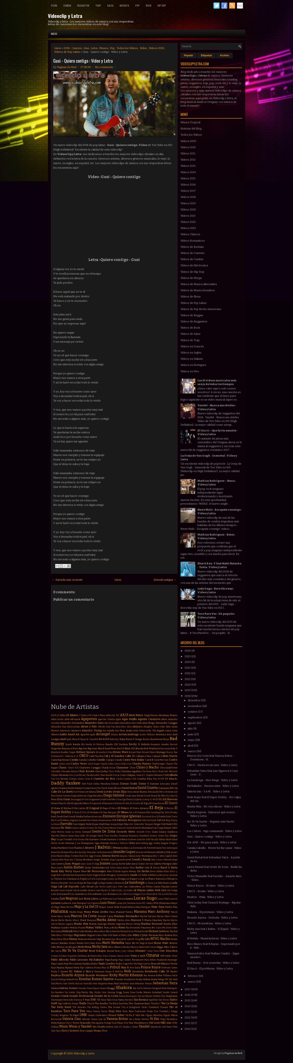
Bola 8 (174, 748)
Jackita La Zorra (130, 847)
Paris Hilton (150, 959)
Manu (112, 912)
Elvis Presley (171, 812)
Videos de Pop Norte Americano (201, 309)
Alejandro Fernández (72, 722)
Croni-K (89, 779)
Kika (68, 875)
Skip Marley (82, 992)
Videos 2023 (188, 228)
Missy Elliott (63, 939)
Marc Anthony (159, 912)
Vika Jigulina (97, 1023)
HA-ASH (146, 839)
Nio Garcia (56, 951)
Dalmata (115, 783)
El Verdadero (93, 812)
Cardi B (149, 759)
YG (120, 1026)
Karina (156, 867)
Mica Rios (99, 931)
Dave (118, 788)
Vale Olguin (146, 1015)
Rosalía (139, 979)
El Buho (118, 803)
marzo (192, 751)
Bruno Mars (120, 752)
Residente (138, 971)
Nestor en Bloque (67, 947)
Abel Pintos (136, 715)
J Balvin (102, 847)
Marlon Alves (123, 920)
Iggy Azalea (154, 843)
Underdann (101, 1015)
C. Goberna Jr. (68, 756)
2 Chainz (83, 715)
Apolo (92, 734)
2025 (188, 656)
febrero (193, 975)
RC (71, 971)
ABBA (109, 715)
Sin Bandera (57, 992)
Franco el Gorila (124, 828)
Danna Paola (66, 788)
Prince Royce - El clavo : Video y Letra (210, 885)
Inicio (54, 33)
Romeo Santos (103, 979)
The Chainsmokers (139, 1003)
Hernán (104, 843)
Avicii (169, 734)
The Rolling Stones (97, 1007)
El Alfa (67, 803)
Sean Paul (113, 983)
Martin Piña (81, 923)
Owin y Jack (137, 955)
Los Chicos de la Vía (151, 894)
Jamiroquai (172, 848)
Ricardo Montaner (97, 975)
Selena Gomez (68, 988)
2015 (188, 1000)
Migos (70, 935)
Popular (188, 55)
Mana (87, 911)
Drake (103, 799)
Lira (163, 890)
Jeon (138, 852)
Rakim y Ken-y (83, 971)
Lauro (62, 890)
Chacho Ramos (141, 763)
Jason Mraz (69, 852)
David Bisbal (129, 787)
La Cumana (69, 878)
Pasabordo (162, 959)
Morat (119, 939)
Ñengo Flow (100, 1030)
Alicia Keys (120, 726)
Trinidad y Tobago (168, 1011)
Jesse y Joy (163, 852)
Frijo (154, 828)
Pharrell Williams (160, 963)
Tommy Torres (100, 1011)
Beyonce (67, 748)
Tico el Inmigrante (130, 1007)
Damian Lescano (160, 783)
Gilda (82, 835)
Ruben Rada (150, 979)
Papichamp (111, 959)
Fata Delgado (79, 824)
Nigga (160, 947)
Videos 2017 (188, 190)
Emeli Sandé (69, 816)
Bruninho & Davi (104, 752)
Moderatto (83, 939)
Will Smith (154, 1022)
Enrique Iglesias (128, 816)
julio (190, 728)
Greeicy (153, 835)
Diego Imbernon (79, 795)
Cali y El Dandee (114, 756)
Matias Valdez (94, 927)
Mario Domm (171, 916)
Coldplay (130, 775)
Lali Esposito (71, 886)
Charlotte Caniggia (90, 767)
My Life (145, 939)
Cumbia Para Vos (147, 778)
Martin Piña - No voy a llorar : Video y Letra (213, 806)
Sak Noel (173, 979)
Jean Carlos (97, 852)
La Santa (149, 883)
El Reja (156, 807)
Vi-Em (154, 1019)
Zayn (58, 1030)
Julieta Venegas (163, 863)
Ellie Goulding (153, 812)
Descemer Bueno (137, 791)
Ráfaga (161, 979)
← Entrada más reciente (67, 579)
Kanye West (129, 867)
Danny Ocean (82, 788)
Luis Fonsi (108, 903)
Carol (90, 763)
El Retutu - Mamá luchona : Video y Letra (212, 938)
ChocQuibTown (168, 767)
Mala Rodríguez (143, 907)
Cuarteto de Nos (104, 778)
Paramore (138, 959)
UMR (83, 1015)
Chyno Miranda (59, 775)
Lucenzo (173, 898)
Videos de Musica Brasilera (198, 290)
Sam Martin (57, 983)
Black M (120, 748)
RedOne (119, 971)
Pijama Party (72, 967)
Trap (98, 5)
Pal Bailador (96, 959)
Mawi (121, 927)
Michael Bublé (141, 931)
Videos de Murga (191, 278)
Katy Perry (65, 871)
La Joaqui (101, 878)
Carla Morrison (161, 760)
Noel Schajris (97, 950)
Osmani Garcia (116, 956)
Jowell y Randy (141, 859)
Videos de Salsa (190, 333)
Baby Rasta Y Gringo (130, 739)
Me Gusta (56, 931)
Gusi (86, 48)
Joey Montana (144, 855)
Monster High (94, 939)
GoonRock (144, 835)
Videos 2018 (156, 48)
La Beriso (161, 875)
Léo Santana (129, 903)
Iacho (138, 843)
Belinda (145, 744)
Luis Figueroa (93, 903)
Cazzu (117, 763)
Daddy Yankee (66, 783)
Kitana (78, 875)
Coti (53, 779)
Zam (53, 1030)
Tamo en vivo (125, 999)
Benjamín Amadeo (160, 744)
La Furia (91, 878)
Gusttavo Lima (134, 839)
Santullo (87, 983)
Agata (118, 719)
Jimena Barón (110, 855)
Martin (166, 920)
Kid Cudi (61, 875)
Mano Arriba (100, 911)
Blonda (139, 748)
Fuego (160, 828)
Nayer (128, 943)
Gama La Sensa (73, 831)
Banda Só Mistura (95, 744)
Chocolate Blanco (69, 771)
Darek (104, 788)
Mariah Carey (105, 916)
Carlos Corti (65, 763)
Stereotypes (57, 999)
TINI (93, 999)
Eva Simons (93, 820)
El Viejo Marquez (108, 812)
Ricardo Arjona (73, 975)
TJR (98, 999)
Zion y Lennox (70, 1030)
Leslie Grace (87, 890)
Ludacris (66, 903)
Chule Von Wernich (167, 771)
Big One (83, 748)
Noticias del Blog (191, 128)
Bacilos (146, 739)
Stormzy (78, 999)
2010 (188, 1028)
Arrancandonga (129, 734)
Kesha (145, 871)
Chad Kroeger (158, 763)
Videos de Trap (190, 340)
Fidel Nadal (166, 824)
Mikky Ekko (126, 935)
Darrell (112, 788)
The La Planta (169, 1003)
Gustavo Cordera (117, 839)
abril (191, 745)
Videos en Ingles (191, 352)
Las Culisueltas (132, 886)
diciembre (194, 700)
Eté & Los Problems (60, 820)
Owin (127, 956)
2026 (188, 650)
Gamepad (86, 831)
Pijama (60, 967)
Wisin (63, 1026)
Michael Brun (127, 931)
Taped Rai (153, 999)
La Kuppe (131, 878)
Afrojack (75, 719)
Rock (148, 5)
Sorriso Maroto (145, 996)
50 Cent (92, 715)
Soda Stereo (143, 992)
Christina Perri (149, 771)
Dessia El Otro (156, 791)
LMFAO (152, 875)
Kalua (119, 867)
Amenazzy (65, 730)
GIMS (174, 828)
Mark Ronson (88, 920)
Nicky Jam (100, 947)
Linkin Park (153, 890)
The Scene (114, 1007)
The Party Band (61, 1007)
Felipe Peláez (123, 824)
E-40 (152, 799)
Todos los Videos (127, 48)
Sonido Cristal (60, 995)
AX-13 (124, 715)
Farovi (57, 824)
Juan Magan (72, 863)
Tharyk (90, 1003)
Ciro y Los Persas (77, 775)
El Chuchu (135, 803)
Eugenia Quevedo (78, 820)
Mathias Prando (77, 927)
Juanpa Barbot (118, 863)
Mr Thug (136, 939)
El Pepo (104, 808)
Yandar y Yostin (130, 1026)
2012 (188, 1017)
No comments (104, 67)
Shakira (124, 987)
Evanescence (105, 820)
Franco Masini (109, 828)
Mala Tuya (157, 906)
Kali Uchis (110, 867)
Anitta (63, 734)
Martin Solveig (133, 924)
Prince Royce (151, 967)
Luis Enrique (79, 903)
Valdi (137, 1015)
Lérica (139, 903)
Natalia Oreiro (67, 943)
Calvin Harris (169, 756)
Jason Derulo (57, 852)
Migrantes (80, 935)
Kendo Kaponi (121, 871)
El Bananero (108, 803)
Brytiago (161, 752)
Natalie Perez (83, 943)
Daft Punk (87, 783)
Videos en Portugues (193, 364)
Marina (160, 916)
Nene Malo (161, 942)
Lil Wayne (139, 890)
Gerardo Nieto (125, 831)
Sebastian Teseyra (143, 983)
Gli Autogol (91, 835)
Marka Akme (106, 920)
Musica (103, 48)
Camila (74, 759)
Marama (140, 912)
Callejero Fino (143, 756)
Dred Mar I (112, 799)
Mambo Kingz (76, 912)
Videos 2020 (188, 209)
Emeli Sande (57, 816)
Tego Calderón (64, 1003)
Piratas (97, 967)
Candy (118, 759)
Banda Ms (79, 744)
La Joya (110, 878)
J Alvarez (88, 847)
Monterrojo (108, 939)
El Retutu (169, 808)
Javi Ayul (79, 852)
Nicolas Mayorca (131, 947)
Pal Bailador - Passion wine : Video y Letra (213, 785)
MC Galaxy (147, 903)
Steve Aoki (68, 999)
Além (168, 726)
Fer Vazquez (147, 824)
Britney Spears (85, 752)
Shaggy (111, 988)
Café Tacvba (96, 756)
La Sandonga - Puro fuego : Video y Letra (212, 780)
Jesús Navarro (58, 856)
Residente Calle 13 (157, 971)
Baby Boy (114, 739)
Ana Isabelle (108, 730)
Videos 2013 (188, 165)
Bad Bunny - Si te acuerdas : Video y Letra (213, 962)
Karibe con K (143, 867)
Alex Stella (137, 723)
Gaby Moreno (57, 831)
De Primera (79, 791)
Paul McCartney (73, 963)
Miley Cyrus (140, 935)
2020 (188, 684)
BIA (96, 739)
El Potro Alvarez (139, 808)
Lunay (119, 903)
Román (119, 979)
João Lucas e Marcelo (162, 859)
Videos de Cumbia (192, 259)
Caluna (156, 756)
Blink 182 (130, 748)
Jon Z (72, 859)
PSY (162, 955)
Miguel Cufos (94, 935)
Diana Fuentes (63, 795)
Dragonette (94, 799)
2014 (188, 1006)
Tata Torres (163, 999)
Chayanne (122, 767)
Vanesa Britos (117, 1019)
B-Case (90, 739)
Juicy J (135, 863)
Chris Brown (86, 771)
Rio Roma (149, 975)
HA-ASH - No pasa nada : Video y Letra (211, 842)
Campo (110, 759)
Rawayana (99, 971)
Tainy (103, 999)
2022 (188, 673)
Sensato (82, 988)
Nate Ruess (96, 943)
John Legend (166, 856)
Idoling (144, 843)
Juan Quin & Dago (90, 863)
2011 (188, 1023)
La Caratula (171, 875)
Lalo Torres (99, 886)
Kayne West (80, 871)
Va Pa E (130, 1015)
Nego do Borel (146, 943)
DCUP (161, 779)
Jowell (128, 859)
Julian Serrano (146, 863)
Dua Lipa (121, 799)
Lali (60, 886)
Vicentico (172, 1019)
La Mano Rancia (154, 878)
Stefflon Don (159, 996)
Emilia (79, 816)
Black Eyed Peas (107, 748)
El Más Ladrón (79, 808)
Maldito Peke (171, 907)
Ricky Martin (119, 975)
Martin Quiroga (98, 923)
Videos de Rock (190, 327)
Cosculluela (170, 774)
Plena (54, 5)
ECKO (159, 799)
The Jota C (156, 1003)
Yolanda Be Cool (158, 1026)
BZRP (106, 739)
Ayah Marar (72, 739)
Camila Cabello (87, 759)
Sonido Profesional (81, 995)
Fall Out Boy (163, 820)
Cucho (119, 779)
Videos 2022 (188, 221)
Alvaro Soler (159, 726)
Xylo (116, 1026)
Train (150, 1011)
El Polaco (123, 808)
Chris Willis (114, 771)
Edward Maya (57, 803)
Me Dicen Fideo (169, 927)
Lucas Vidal (163, 898)
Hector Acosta (58, 843)
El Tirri (83, 812)
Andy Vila (151, 730)
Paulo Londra (106, 963)
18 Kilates (72, 715)
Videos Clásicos (190, 234)
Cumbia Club (129, 779)
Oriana (54, 956)
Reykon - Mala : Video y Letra (205, 897)
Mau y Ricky (111, 927)
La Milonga (169, 878)
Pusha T (55, 971)
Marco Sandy (63, 916)
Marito (61, 920)
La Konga (120, 878)
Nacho (165, 939)
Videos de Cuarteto (193, 253)
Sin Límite (70, 992)
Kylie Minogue (108, 875)
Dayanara (164, 788)
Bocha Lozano (164, 748)
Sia (134, 988)
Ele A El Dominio (137, 812)
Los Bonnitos (110, 894)
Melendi (67, 931)
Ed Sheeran (170, 799)
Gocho (114, 835)
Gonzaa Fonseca (128, 835)
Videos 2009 (188, 141)
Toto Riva (127, 1011)
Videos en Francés (192, 346)
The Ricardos (79, 1007)
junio (191, 734)
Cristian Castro (76, 779)
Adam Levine (57, 719)
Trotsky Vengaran (60, 1015)
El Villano (123, 812)
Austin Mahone (147, 734)
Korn (84, 875)
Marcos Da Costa (84, 916)
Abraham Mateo (168, 715)
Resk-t (173, 971)
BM (100, 739)
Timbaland (153, 1007)
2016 (188, 994)
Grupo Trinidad (64, 839)
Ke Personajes (96, 871)
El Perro (113, 808)
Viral (114, 1023)
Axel (63, 739)
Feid (101, 824)
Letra (94, 48)
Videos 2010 (188, 147)
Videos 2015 (188, 178)
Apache (84, 734)
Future (167, 827)
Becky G (134, 744)
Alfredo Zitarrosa (106, 726)
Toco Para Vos (74, 1011)
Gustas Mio (83, 839)
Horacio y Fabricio (119, 843)
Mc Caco (157, 927)
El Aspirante (96, 803)
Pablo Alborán (60, 959)
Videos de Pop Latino (67, 51)
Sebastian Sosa (126, 983)
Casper (96, 763)
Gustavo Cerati (97, 839)
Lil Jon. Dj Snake (124, 890)
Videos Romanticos (193, 240)
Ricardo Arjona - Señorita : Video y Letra (212, 917)
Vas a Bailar (135, 1019)
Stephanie (171, 996)
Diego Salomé (114, 795)
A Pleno (101, 715)
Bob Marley (150, 748)
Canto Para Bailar (133, 759)
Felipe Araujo (110, 824)
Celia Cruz (126, 763)
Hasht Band (171, 839)
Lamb (109, 886)
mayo (191, 739)
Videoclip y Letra (65, 15)
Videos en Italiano (192, 358)
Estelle (162, 816)
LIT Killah (143, 875)
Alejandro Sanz (94, 722)
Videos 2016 (188, 184)
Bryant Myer (135, 752)
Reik (127, 971)
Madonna (164, 903)
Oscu (105, 956)
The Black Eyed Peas (118, 1003)
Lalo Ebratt (87, 886)
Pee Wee (133, 963)
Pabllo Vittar (171, 956)
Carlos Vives (79, 763)
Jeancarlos (108, 852)
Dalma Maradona (101, 783)
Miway (73, 939)
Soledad (156, 992)
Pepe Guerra (144, 963)
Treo (156, 1011)
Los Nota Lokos (88, 898)
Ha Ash (154, 839)
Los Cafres (123, 894)
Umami (91, 1015)
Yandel (144, 1026)
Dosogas (76, 799)
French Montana (142, 827)
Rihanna (136, 975)
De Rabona (91, 791)
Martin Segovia (116, 923)
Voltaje (120, 1023)
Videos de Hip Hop (192, 271)
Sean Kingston (100, 983)
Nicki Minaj (84, 946)
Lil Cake (111, 890)
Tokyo (89, 1011)
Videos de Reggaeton (194, 321)
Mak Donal (120, 907)
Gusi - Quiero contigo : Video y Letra (83, 60)
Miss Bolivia (165, 935)
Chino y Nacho (147, 767)
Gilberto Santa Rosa (69, 835)
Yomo (168, 1026)
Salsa (110, 5)
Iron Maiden (75, 847)
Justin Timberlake (95, 867)
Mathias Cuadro (60, 927)
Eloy (162, 812)
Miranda (153, 935)
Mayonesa (146, 927)
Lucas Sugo (145, 898)
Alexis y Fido (89, 726)
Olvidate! (140, 950)
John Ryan (64, 859)
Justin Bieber (74, 867)
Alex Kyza (109, 723)
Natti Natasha (113, 943)
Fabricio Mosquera (129, 820)
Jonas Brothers (84, 859)
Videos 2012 (188, 159)
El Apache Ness (80, 803)
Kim (72, 875)
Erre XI (155, 816)
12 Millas (61, 715)
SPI (166, 979)
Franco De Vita (94, 828)
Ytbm (174, 1026)
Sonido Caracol (169, 992)
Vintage (107, 1023)
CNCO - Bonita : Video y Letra (205, 891)
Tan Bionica (140, 999)
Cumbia (67, 5)
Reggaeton (83, 5)
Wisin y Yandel (80, 1026)
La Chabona (57, 878)
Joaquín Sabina (127, 856)
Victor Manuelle (82, 1022)
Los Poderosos (105, 898)
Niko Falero (170, 947)
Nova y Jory (120, 951)
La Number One (65, 883)
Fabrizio (146, 820)
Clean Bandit (106, 775)
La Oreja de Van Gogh (85, 882)
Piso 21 (105, 967)
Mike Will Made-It (111, 935)
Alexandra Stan (58, 726)
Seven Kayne (93, 988)
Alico (129, 726)
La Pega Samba (105, 883)
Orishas (63, 956)
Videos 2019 (188, 203)
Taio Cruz (112, 999)
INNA (132, 843)
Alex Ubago (148, 722)
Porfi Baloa (135, 967)
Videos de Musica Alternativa (199, 284)
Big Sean (92, 748)
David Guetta (148, 788)
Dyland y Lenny (142, 799)
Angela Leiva (163, 730)
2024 (188, 662)
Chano (63, 767)
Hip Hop (162, 5)
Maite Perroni (67, 907)
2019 (188, 690)
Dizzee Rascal (150, 795)
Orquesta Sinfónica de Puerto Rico (84, 956)
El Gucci (171, 803)
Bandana (123, 744)
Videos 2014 (188, 172)
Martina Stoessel (151, 923)
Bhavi (75, 748)
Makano (131, 907)
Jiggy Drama (95, 856)
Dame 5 (144, 783)
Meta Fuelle (78, 931)
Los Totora (119, 898)
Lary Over (117, 886)
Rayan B (109, 971)
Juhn (128, 863)
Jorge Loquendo (117, 859)
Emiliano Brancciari (92, 816)
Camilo (101, 759)
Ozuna (152, 955)
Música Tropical (190, 122)
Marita (54, 920)
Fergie (157, 824)
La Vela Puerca (162, 882)
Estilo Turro (171, 816)
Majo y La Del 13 (86, 907)
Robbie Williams (163, 975)
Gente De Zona (103, 831)
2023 (188, 667)
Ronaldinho (129, 979)
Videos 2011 (188, 153)
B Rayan (82, 739)
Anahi (129, 730)
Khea (166, 871)
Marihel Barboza (148, 916)
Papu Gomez (125, 959)
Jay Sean (87, 852)
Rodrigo (62, 979)
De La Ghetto (66, 791)
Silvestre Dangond (152, 988)
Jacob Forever (148, 847)
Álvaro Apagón (86, 1030)
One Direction (168, 950)
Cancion (77, 48)
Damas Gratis (129, 783)
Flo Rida (66, 827)
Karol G (165, 867)
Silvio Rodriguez (169, 988)
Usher (121, 1015)
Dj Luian (170, 795)
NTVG (155, 939)
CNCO (83, 756)
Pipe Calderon (87, 967)
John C (156, 856)
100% (54, 715)
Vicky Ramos (58, 1022)
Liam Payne (101, 890)
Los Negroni (69, 898)
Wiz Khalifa (98, 1026)
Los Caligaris (135, 894)
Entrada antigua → (165, 579)
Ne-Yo (135, 943)
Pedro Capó (122, 963)
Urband (112, 1015)
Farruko (66, 824)
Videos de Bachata (192, 246)
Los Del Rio (167, 894)
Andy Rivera (139, 730)
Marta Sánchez (153, 920)
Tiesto (144, 1007)
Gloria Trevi (103, 835)
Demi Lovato (104, 791)
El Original (92, 808)
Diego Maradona (95, 795)
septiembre (195, 717)
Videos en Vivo (190, 371)
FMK (114, 820)
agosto (192, 723)
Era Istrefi (146, 816)
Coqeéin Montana (154, 775)
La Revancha (118, 883)
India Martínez (59, 847)
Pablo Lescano (79, 959)
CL (77, 756)
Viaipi (163, 1019)
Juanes (105, 863)
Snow (132, 992)
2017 (188, 989)
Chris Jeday (101, 771)
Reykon (56, 975)
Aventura (161, 734)
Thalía (82, 1003)
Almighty (147, 726)
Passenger (172, 959)
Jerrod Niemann (148, 852)
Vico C (69, 1023)
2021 (188, 679)
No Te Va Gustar (75, 951)
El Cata (126, 803)
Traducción (140, 1011)
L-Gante (132, 874)
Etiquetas (206, 55)
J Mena (115, 847)
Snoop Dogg (115, 992)
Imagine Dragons (169, 843)
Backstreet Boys (159, 739)
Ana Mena (120, 730)
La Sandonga (135, 882)
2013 (188, 1011)
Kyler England (94, 875)
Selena (55, 988)
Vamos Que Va (98, 1019)
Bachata (124, 5)
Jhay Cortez (72, 855)
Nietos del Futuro (147, 947)
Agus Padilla (129, 719)
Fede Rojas (92, 824)
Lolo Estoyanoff (60, 894)
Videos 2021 (188, 215)
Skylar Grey (100, 992)
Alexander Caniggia (166, 722)
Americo (76, 730)
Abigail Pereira (151, 715)
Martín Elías (170, 923)
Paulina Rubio (90, 963)
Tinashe (164, 1007)
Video (143, 48)
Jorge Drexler (101, 859)
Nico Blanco (115, 947)
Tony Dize (114, 1011)
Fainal (153, 820)
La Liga (141, 878)
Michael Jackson (158, 931)
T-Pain (86, 999)
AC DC (115, 715)
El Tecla (75, 812)
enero (192, 981)
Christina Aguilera (131, 771)
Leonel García (72, 890)
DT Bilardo (171, 778)
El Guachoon (156, 803)
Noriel (110, 950)
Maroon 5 (137, 920)
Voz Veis (128, 1022)
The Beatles (101, 1003)
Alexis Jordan (73, 726)
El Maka (55, 808)
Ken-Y (110, 871)
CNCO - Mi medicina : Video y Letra (209, 923)
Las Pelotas (147, 886)
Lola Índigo (172, 890)
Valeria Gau (71, 1019)
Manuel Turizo (124, 911)
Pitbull (115, 967)
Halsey (162, 839)
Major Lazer (106, 907)
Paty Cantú (57, 963)
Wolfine (109, 1026)
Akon (164, 719)
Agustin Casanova (149, 719)
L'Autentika (121, 875)
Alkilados (137, 726)
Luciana (55, 902)
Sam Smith (68, 983)
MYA (156, 903)
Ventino (145, 1019)
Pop (137, 5)
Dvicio (130, 799)
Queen (64, 971)
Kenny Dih (135, 871)
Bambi (69, 744)
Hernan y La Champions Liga (82, 843)
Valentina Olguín (161, 1015)
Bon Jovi (55, 752)
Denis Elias (120, 791)
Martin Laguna (65, 924)
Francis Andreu (79, 828)
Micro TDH (61, 935)
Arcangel (103, 734)
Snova (126, 992)
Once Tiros (153, 951)
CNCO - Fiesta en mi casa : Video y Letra (212, 765)
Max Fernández (133, 927)
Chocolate (55, 771)
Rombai (85, 979)
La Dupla (81, 878)
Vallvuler (86, 1019)
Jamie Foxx (161, 848)
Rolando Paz (72, 979)
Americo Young (92, 730)
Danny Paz (95, 788)
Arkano (114, 734)
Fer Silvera (135, 824)
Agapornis (89, 719)
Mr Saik (127, 939)
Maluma (59, 911)
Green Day (163, 835)
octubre (193, 711)
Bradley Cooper (68, 752)
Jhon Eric (83, 856)
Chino (132, 767)
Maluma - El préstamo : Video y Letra (210, 912)
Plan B (125, 967)
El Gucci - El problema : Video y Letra (210, 968)
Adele (67, 719)
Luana (129, 898)
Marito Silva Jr (72, 920)
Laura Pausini (161, 886)
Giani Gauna (159, 831)
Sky (91, 992)
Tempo (75, 1003)
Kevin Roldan (156, 871)
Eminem (109, 816)
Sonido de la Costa (106, 995)
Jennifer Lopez (124, 852)
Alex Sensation (122, 722)
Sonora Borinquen (128, 996)
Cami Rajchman (60, 759)
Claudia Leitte (92, 775)
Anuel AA (74, 734)
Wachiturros (141, 1022)
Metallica (89, 931)
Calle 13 (130, 756)
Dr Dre (85, 799)
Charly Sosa (108, 767)
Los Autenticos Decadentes (86, 894)
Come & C (140, 775)
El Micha (66, 808)
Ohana (130, 951)
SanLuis (79, 983)
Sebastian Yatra (165, 983)
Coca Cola (119, 775)
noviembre (195, 706)
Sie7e (139, 988)
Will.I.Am (165, 1022)
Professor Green (169, 967)
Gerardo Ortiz (143, 831)
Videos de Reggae (192, 315)
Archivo (224, 55)
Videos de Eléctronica (194, 265)
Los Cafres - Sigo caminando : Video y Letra (214, 831)
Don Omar (63, 799)
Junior (60, 867)
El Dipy (145, 803)
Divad (140, 795)
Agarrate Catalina (106, 719)
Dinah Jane (130, 795)
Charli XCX (73, 767)
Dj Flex (162, 795)
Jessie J (174, 852)
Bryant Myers (149, 752)
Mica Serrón (113, 931)
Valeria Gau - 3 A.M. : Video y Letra (208, 791)
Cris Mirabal (62, 779)
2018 (67, 48)
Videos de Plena (190, 296)
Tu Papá (74, 1015)
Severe (103, 988)
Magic (57, 907)
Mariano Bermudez (126, 916)
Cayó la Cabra (107, 763)
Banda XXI (111, 744)
